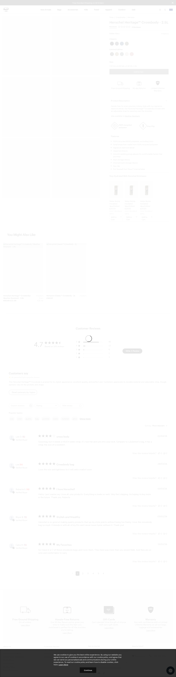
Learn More (63, 664)
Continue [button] (88, 670)
